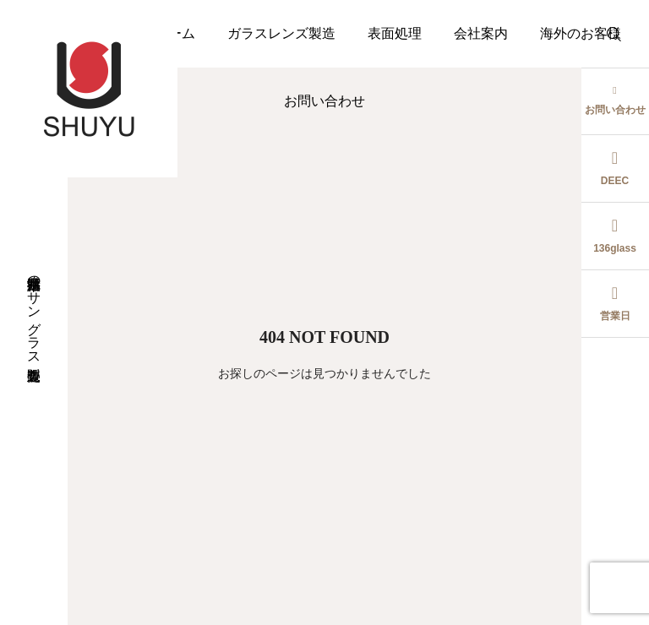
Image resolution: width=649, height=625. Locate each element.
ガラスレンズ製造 (281, 33)
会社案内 (481, 33)
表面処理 (395, 33)
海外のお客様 (580, 33)
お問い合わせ (324, 101)
